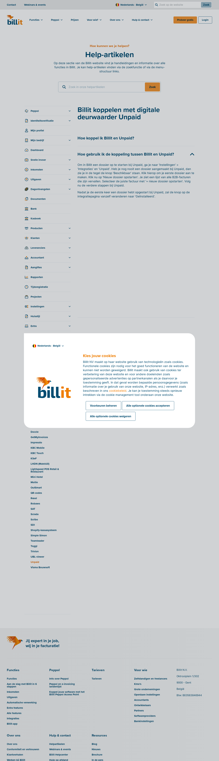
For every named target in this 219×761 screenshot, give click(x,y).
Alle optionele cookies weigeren (110, 416)
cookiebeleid (117, 390)
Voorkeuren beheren (103, 406)
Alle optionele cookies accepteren (148, 406)
